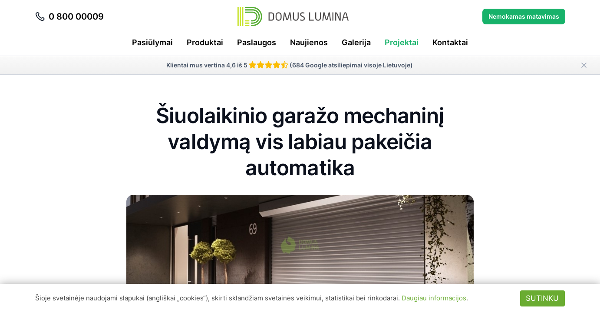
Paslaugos (256, 42)
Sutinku (542, 298)
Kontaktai (450, 42)
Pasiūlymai (152, 42)
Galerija (356, 42)
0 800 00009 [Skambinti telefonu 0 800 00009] (69, 16)
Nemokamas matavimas (523, 16)
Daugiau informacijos (434, 298)
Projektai (402, 42)
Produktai (205, 42)
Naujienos (309, 42)
